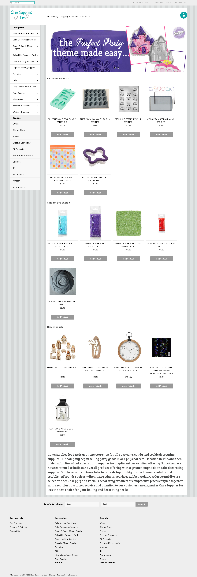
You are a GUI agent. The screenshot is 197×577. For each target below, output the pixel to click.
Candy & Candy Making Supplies (23, 47)
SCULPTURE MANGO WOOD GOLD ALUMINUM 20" (95, 369)
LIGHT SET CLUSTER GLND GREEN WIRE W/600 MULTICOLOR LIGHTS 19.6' (161, 370)
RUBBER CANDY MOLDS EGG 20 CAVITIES (95, 120)
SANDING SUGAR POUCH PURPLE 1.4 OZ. (94, 245)
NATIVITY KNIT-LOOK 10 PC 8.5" (62, 367)
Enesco (16, 136)
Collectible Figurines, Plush (24, 55)
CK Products (18, 149)
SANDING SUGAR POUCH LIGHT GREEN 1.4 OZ (128, 245)
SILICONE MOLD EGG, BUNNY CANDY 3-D (62, 120)
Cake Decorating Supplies (24, 39)
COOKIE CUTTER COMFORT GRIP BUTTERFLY (95, 179)
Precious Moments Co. (23, 155)
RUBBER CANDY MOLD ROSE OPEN (61, 303)
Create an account (180, 2)
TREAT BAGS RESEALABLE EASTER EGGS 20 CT (62, 179)
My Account (158, 2)
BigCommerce (72, 575)
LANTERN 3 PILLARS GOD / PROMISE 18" (61, 430)
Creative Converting (21, 142)
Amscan (16, 180)
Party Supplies (19, 93)
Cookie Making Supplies (23, 61)
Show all (59, 562)
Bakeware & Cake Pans (23, 33)
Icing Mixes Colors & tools (24, 86)
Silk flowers (18, 99)
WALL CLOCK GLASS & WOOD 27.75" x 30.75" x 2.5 (128, 369)
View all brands (19, 187)
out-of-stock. (95, 386)
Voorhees (17, 161)
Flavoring (17, 74)
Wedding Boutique (21, 112)
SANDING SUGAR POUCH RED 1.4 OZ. (161, 245)
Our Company (52, 16)
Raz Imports (18, 174)
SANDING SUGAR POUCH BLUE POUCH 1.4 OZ (62, 245)
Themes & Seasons (21, 105)
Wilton (16, 123)
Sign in (168, 2)
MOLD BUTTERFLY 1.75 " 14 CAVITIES (128, 120)
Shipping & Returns (69, 16)
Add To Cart (62, 134)
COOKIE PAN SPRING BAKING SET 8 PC (160, 120)
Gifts (15, 80)
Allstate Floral (19, 130)
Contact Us (85, 16)
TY (14, 168)
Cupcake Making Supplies (24, 67)
